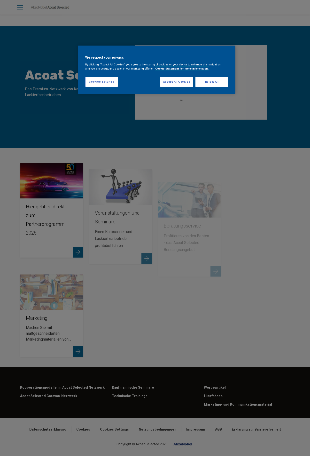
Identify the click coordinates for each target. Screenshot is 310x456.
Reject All (212, 81)
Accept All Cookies (176, 81)
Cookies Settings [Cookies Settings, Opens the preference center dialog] (101, 81)
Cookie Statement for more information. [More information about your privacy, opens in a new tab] (182, 68)
